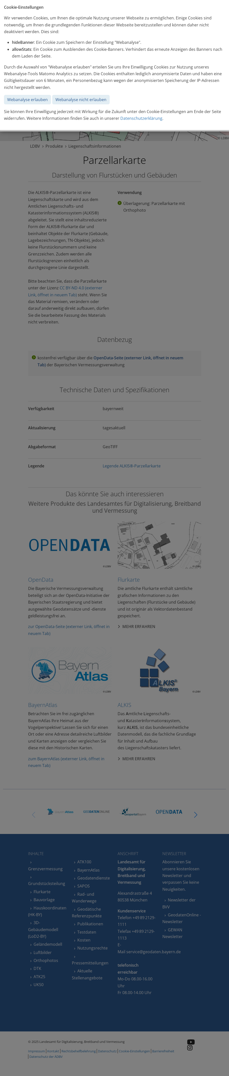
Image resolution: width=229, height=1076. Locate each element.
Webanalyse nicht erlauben (80, 99)
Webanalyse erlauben (27, 99)
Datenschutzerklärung (141, 118)
